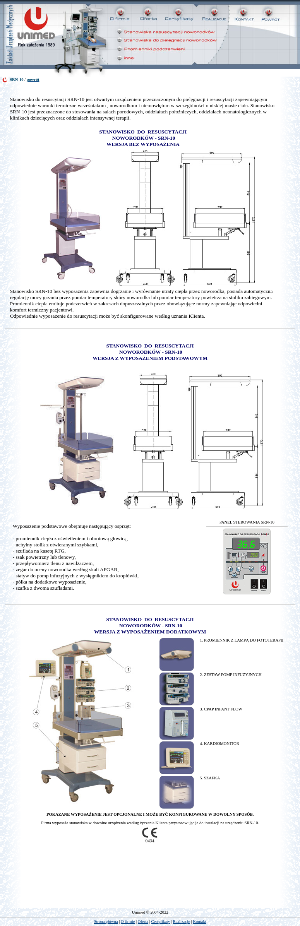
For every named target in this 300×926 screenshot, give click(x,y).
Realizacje (181, 921)
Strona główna (106, 921)
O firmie (128, 921)
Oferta (143, 921)
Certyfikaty (160, 921)
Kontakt (199, 921)
